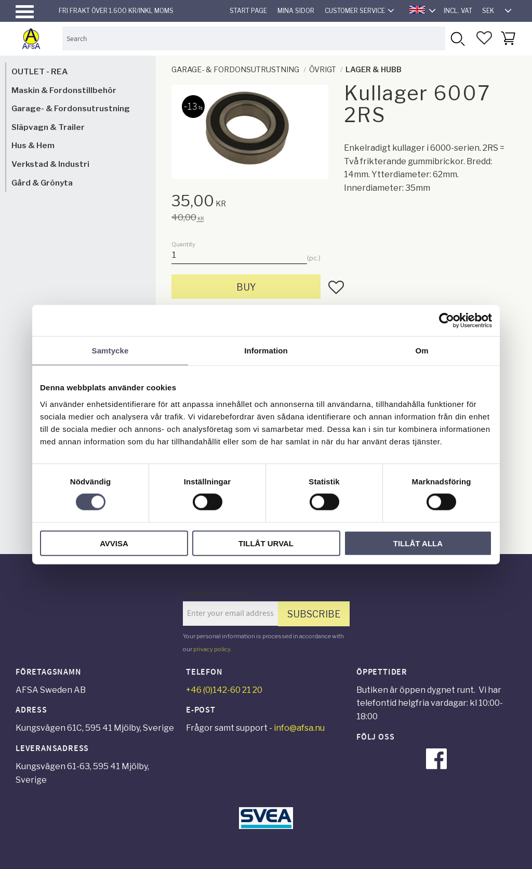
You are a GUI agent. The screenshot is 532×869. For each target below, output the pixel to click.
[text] (257, 202)
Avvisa (114, 542)
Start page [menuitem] (248, 11)
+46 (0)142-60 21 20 (224, 690)
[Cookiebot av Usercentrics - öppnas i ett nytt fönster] (446, 320)
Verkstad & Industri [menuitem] (50, 164)
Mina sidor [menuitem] (295, 11)
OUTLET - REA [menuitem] (39, 71)
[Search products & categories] (253, 38)
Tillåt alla (418, 542)
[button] (25, 12)
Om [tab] (421, 350)
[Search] (457, 38)
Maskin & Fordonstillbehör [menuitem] (63, 90)
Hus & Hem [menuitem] (33, 145)
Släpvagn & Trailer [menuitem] (48, 127)
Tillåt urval (266, 542)
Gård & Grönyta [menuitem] (42, 183)
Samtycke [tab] (110, 350)
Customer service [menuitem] (355, 11)
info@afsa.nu (299, 728)
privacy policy (211, 649)
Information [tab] (266, 350)
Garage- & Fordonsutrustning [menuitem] (70, 108)
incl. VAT (458, 11)
